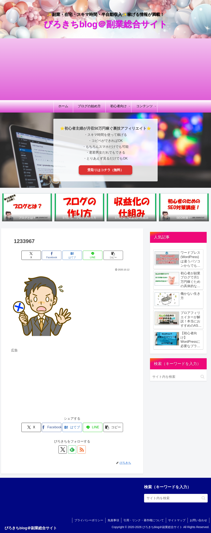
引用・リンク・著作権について (143, 520)
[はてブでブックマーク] (72, 255)
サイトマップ (176, 520)
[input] (178, 377)
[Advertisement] (105, 69)
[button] (113, 255)
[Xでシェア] (31, 255)
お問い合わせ (198, 520)
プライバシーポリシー (88, 520)
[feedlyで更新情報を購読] (72, 449)
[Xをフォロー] (63, 449)
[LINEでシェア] (92, 255)
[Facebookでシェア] (51, 255)
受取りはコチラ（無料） (105, 170)
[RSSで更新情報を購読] (81, 449)
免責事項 (113, 520)
